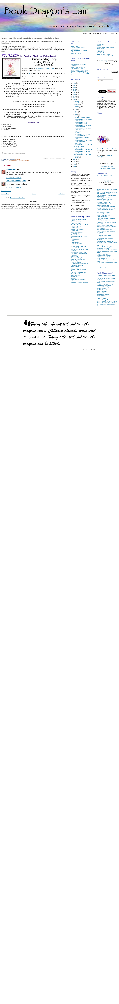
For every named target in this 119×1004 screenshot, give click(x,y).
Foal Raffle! (107, 181)
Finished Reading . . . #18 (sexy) (82, 151)
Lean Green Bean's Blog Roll (105, 241)
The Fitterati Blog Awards (104, 255)
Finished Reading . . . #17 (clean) (82, 154)
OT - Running (77, 132)
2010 (74, 163)
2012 (74, 159)
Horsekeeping (75, 242)
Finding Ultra (74, 230)
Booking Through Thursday (104, 300)
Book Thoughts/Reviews (78, 67)
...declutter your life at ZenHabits (106, 206)
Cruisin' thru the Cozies (77, 47)
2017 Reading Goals (77, 68)
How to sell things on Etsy (104, 229)
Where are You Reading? (104, 54)
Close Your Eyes (76, 223)
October (76, 104)
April (75, 114)
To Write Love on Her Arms (104, 257)
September (77, 106)
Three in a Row (101, 53)
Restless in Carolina (77, 265)
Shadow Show (75, 266)
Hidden (73, 240)
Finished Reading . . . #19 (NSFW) (83, 149)
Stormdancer (74, 271)
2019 (74, 89)
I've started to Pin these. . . (78, 219)
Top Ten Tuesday (101, 288)
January (76, 157)
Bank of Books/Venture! (103, 212)
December (77, 101)
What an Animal (75, 52)
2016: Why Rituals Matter (104, 198)
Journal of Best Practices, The (79, 249)
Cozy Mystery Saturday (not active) (107, 302)
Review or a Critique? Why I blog (82, 117)
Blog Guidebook (101, 267)
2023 (74, 82)
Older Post (62, 194)
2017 (74, 92)
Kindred (73, 250)
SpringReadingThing (23, 160)
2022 (74, 83)
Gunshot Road (75, 235)
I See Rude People (76, 243)
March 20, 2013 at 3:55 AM (13, 178)
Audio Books (100, 44)
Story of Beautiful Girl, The (78, 272)
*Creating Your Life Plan (103, 202)
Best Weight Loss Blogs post (105, 213)
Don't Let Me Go (75, 226)
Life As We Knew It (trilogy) (79, 253)
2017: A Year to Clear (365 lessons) (107, 192)
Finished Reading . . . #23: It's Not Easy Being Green (83, 140)
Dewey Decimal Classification (105, 221)
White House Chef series (78, 279)
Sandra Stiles (11, 169)
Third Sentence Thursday (104, 289)
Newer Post (5, 194)
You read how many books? (105, 55)
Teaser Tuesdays (101, 291)
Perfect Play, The (76, 260)
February (77, 156)
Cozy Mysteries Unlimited (107, 168)
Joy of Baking (100, 236)
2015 (74, 96)
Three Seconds (75, 275)
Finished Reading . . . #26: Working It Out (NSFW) (81, 123)
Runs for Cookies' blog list (104, 247)
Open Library (100, 245)
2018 (74, 91)
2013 (6, 160)
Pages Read (100, 50)
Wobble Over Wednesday (104, 285)
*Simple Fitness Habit (103, 205)
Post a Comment (6, 191)
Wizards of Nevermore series (79, 282)
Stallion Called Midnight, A (78, 269)
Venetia (73, 278)
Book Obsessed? (101, 216)
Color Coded (74, 46)
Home (34, 194)
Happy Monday (78, 131)
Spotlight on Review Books (78, 71)
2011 (74, 161)
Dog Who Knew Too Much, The (80, 225)
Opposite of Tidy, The (77, 258)
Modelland (74, 255)
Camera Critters (101, 298)
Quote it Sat (100, 292)
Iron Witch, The (75, 248)
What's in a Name (76, 53)
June (75, 111)
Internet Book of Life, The (78, 246)
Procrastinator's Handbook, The (80, 263)
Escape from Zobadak (77, 229)
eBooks (99, 45)
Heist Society (75, 239)
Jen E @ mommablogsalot (16, 181)
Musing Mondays (101, 295)
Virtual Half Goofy (102, 258)
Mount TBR (74, 49)
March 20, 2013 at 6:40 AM (13, 187)
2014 (74, 97)
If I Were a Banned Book (104, 235)
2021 (74, 85)
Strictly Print (100, 51)
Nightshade (74, 256)
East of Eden (74, 227)
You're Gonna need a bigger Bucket (107, 262)
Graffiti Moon (74, 233)
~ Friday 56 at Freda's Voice (105, 284)
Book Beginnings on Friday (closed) (107, 301)
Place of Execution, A (77, 262)
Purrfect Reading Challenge (79, 50)
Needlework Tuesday (103, 294)
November (77, 103)
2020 (74, 87)
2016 (74, 94)
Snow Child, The (76, 268)
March (76, 116)
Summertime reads (102, 254)
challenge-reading (13, 160)
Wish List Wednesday (103, 287)
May (75, 112)
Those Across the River (77, 273)
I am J (73, 245)
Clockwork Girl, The (76, 222)
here (29, 73)
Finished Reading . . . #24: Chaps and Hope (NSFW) (83, 128)
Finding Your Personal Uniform (105, 225)
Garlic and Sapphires (77, 232)
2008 (74, 166)
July (75, 109)
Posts (100, 81)
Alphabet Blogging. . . (79, 146)
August (76, 107)
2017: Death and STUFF (104, 193)
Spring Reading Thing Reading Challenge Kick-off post (28, 56)
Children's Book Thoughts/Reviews (81, 70)
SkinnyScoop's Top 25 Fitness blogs (107, 249)
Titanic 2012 (74, 276)
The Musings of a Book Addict (45, 68)
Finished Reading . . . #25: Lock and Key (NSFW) (82, 125)
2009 (74, 164)
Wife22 (73, 281)
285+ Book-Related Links (104, 176)
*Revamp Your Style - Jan (104, 203)
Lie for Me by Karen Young (78, 252)
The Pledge (103, 61)
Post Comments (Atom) (17, 198)
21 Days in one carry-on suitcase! (106, 208)
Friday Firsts (100, 297)
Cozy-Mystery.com (107, 166)
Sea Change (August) (103, 248)
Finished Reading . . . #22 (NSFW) (83, 144)
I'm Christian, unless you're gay (106, 234)
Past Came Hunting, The (78, 259)
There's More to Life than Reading (107, 149)
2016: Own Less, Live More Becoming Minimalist (104, 200)
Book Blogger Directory (103, 215)
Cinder (73, 220)
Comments (102, 84)
